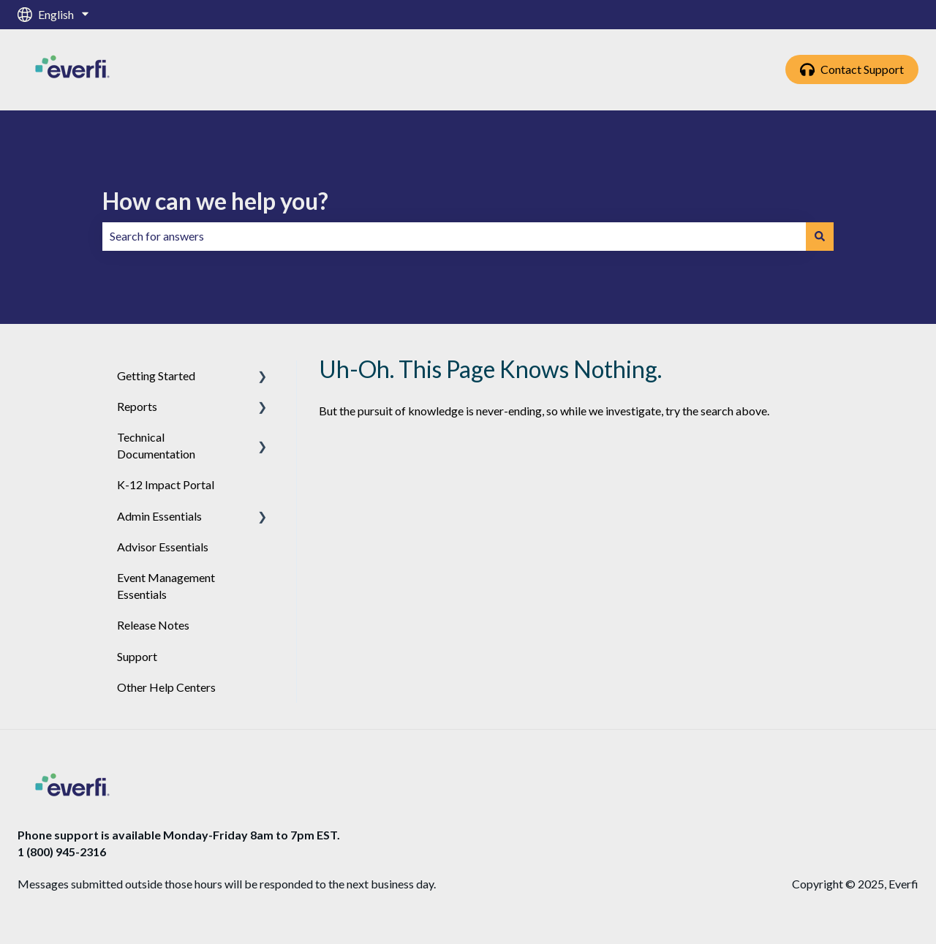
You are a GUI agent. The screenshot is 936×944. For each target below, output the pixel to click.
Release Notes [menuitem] (153, 625)
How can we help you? (215, 200)
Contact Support (852, 69)
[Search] (820, 236)
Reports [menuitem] (137, 406)
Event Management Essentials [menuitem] (166, 585)
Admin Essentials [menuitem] (159, 516)
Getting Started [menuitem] (156, 375)
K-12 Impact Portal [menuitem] (165, 484)
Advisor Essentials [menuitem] (162, 547)
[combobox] (454, 236)
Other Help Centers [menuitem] (166, 687)
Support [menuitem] (137, 656)
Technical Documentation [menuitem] (156, 445)
